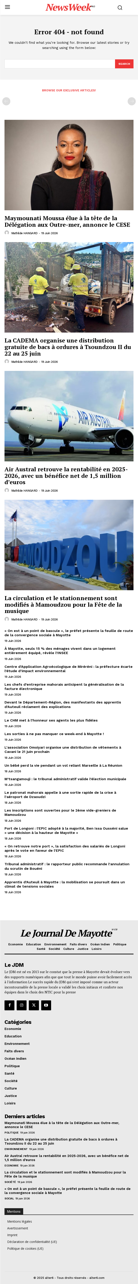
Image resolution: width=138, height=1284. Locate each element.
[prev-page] (6, 101)
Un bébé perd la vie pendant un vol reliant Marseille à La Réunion (63, 765)
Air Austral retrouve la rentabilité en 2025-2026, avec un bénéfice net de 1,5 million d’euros (66, 475)
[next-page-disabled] (132, 101)
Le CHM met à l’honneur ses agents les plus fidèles (51, 720)
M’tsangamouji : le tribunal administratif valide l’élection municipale (65, 779)
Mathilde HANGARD (24, 233)
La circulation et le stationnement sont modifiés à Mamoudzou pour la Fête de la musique (63, 604)
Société (10, 1182)
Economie (11, 1165)
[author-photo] (7, 232)
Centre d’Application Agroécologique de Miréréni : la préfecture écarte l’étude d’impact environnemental (69, 668)
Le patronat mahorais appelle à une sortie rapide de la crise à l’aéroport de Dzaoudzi (60, 794)
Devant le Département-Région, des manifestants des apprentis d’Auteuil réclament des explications (63, 704)
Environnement (16, 1149)
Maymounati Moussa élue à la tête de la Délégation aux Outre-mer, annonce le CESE (67, 221)
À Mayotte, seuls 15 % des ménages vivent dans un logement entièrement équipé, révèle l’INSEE (60, 650)
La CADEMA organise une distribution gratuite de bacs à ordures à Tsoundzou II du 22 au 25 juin (68, 346)
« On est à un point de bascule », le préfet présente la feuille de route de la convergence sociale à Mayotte (69, 633)
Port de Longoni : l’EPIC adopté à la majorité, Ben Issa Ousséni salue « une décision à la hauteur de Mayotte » (66, 830)
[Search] (124, 63)
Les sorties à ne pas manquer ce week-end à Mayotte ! (54, 734)
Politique (12, 1132)
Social (9, 1198)
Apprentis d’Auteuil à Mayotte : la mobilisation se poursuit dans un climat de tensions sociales (65, 884)
